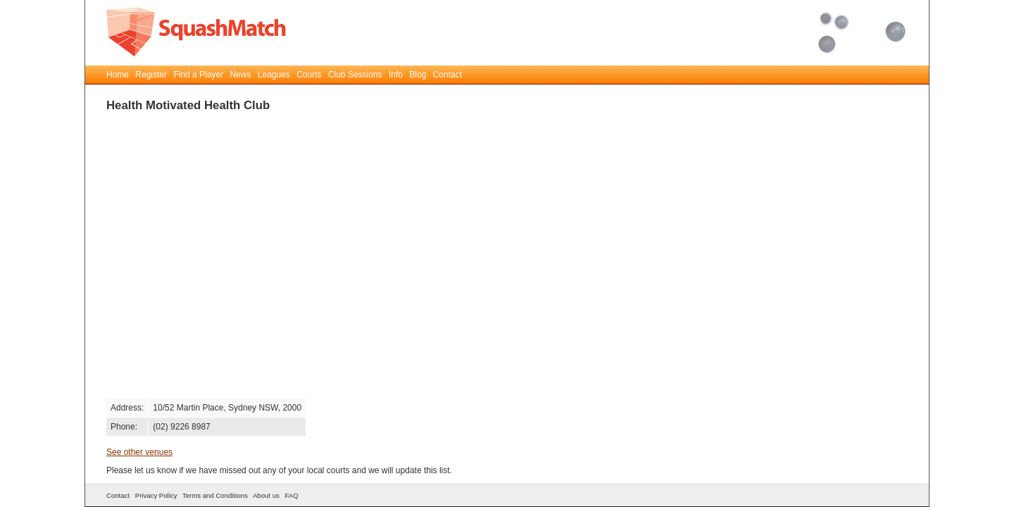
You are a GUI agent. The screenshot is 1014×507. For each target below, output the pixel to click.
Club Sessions (355, 75)
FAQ (291, 495)
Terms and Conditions (215, 495)
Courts (308, 75)
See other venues (139, 452)
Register (151, 75)
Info (396, 75)
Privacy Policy (156, 495)
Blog (417, 75)
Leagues (274, 75)
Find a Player (198, 75)
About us (266, 495)
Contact (447, 75)
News (240, 75)
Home (117, 75)
